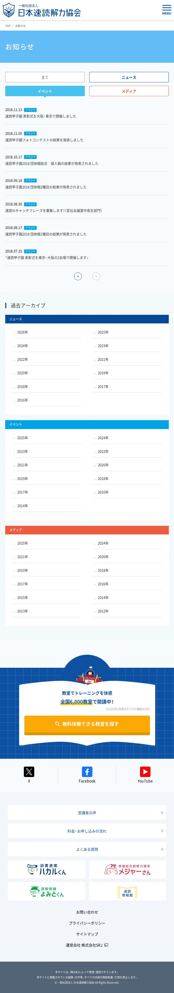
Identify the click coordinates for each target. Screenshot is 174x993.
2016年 (21, 399)
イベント (45, 91)
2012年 (102, 610)
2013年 (21, 610)
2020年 (21, 372)
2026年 (21, 331)
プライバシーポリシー (87, 923)
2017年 (102, 386)
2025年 (102, 331)
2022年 (21, 359)
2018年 (21, 386)
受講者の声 (87, 812)
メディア (129, 91)
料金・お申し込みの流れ (87, 831)
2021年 (102, 359)
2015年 (21, 597)
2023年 (102, 345)
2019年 (102, 372)
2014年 (21, 505)
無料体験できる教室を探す (90, 723)
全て (45, 77)
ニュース (129, 77)
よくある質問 (87, 849)
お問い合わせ (87, 912)
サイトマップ (87, 934)
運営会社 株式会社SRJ (84, 945)
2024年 (21, 345)
